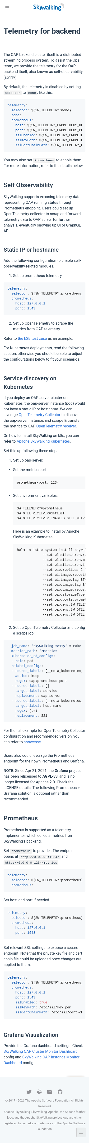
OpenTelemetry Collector (40, 415)
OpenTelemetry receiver (56, 426)
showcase (32, 742)
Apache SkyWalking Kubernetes (43, 441)
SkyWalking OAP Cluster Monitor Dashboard (41, 1051)
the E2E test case (32, 338)
